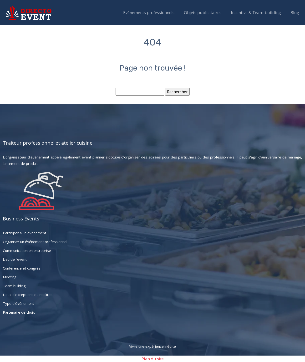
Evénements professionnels (148, 12)
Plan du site (153, 359)
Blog (294, 12)
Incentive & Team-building (256, 12)
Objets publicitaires (202, 12)
